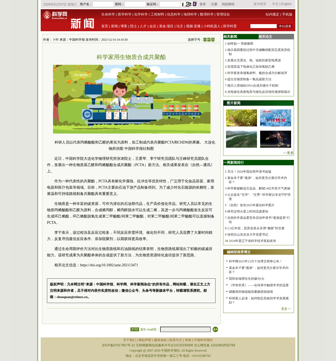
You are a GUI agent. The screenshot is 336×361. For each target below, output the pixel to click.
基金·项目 (166, 26)
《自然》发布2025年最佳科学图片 (251, 205)
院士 (133, 26)
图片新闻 (233, 103)
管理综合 (223, 14)
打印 (134, 329)
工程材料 (157, 14)
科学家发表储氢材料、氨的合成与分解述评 (257, 73)
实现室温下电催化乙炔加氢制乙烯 (251, 66)
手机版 (287, 14)
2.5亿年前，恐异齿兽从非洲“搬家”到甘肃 (256, 228)
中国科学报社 (203, 340)
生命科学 (108, 14)
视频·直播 (193, 26)
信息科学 (174, 14)
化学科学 (141, 14)
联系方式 (175, 340)
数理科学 (207, 14)
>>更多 (288, 153)
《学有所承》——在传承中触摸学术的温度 (259, 285)
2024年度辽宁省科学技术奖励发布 (252, 241)
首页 (104, 26)
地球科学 (190, 14)
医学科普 (230, 26)
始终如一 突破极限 (240, 43)
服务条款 (160, 340)
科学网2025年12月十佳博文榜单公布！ (255, 261)
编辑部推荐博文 (239, 252)
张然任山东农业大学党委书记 (247, 234)
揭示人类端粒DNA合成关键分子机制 (252, 85)
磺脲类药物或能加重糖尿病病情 (251, 292)
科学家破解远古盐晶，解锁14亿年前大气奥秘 (258, 188)
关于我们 (129, 340)
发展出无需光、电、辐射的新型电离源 (254, 60)
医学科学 (125, 14)
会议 (152, 26)
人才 (143, 26)
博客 (123, 26)
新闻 (114, 26)
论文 (179, 26)
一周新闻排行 (233, 162)
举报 (188, 340)
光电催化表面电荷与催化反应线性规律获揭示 (258, 92)
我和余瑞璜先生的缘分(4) (246, 278)
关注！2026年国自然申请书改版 (249, 171)
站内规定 (272, 14)
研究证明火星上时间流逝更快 (247, 211)
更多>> (286, 309)
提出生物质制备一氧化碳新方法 (249, 79)
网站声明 (145, 340)
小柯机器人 (211, 26)
